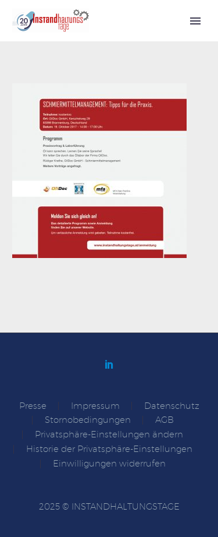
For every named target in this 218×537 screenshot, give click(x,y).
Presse (33, 406)
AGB (164, 420)
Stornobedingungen (88, 420)
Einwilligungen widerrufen (109, 464)
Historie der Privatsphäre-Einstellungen (109, 449)
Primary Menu (195, 20)
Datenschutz (171, 406)
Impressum (95, 406)
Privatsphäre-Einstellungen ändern (109, 434)
